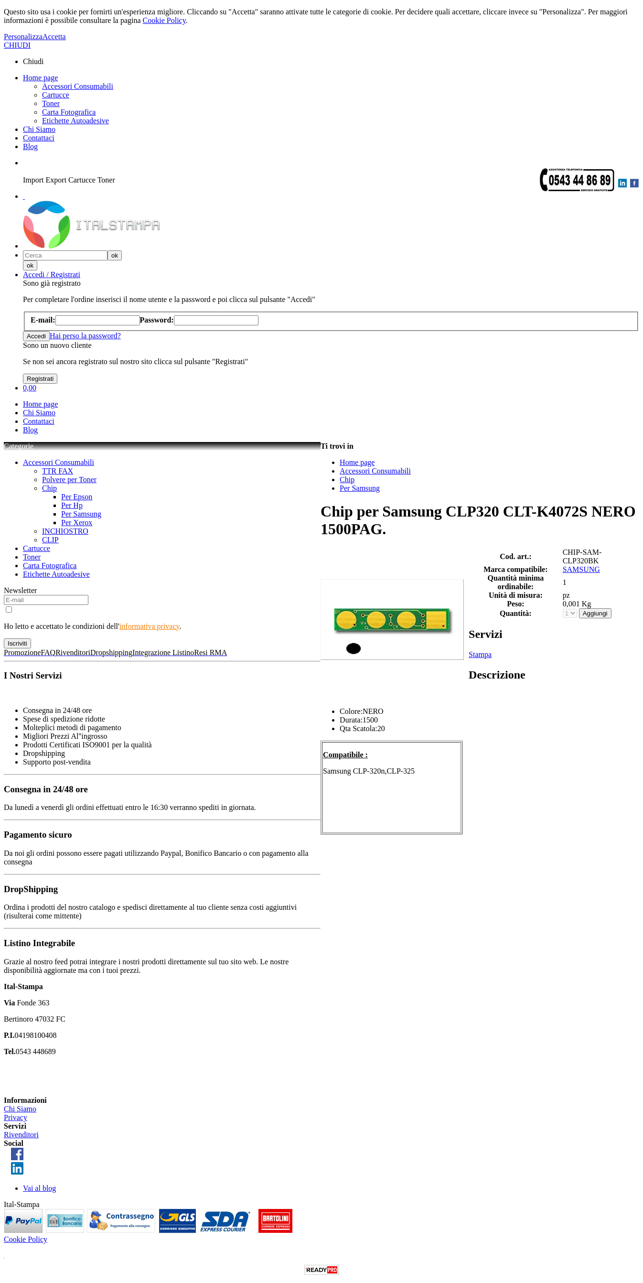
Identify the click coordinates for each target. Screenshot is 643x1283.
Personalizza (23, 36)
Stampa (480, 654)
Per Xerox (76, 522)
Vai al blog (39, 1188)
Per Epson (76, 497)
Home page (40, 78)
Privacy (15, 1117)
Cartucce (55, 95)
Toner (51, 103)
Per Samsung (81, 514)
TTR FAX (57, 471)
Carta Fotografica (69, 112)
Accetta (54, 36)
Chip (49, 488)
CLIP (50, 540)
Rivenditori (21, 1135)
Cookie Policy (164, 20)
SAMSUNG (581, 569)
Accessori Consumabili (77, 86)
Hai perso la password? (85, 336)
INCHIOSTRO (65, 531)
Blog (30, 146)
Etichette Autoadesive (75, 121)
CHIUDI (17, 45)
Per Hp (72, 505)
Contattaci (38, 138)
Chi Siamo (39, 129)
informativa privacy (149, 626)
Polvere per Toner (69, 479)
